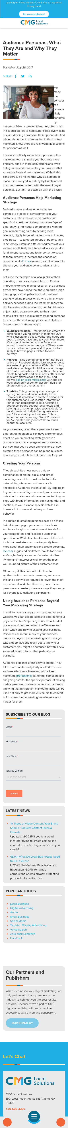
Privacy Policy (34, 1098)
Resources (37, 1094)
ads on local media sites (31, 380)
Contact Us (60, 1122)
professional (24, 676)
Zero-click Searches (22, 886)
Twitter (22, 76)
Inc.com (8, 551)
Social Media (18, 873)
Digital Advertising (22, 860)
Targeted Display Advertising (28, 877)
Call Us (7, 1122)
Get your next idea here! (34, 14)
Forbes (26, 261)
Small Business (19, 868)
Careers (59, 1094)
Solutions (10, 1094)
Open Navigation (35, 1116)
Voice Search (18, 881)
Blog (49, 1094)
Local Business (19, 855)
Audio (14, 864)
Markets (23, 1094)
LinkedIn (30, 76)
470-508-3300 (15, 1061)
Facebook (15, 76)
